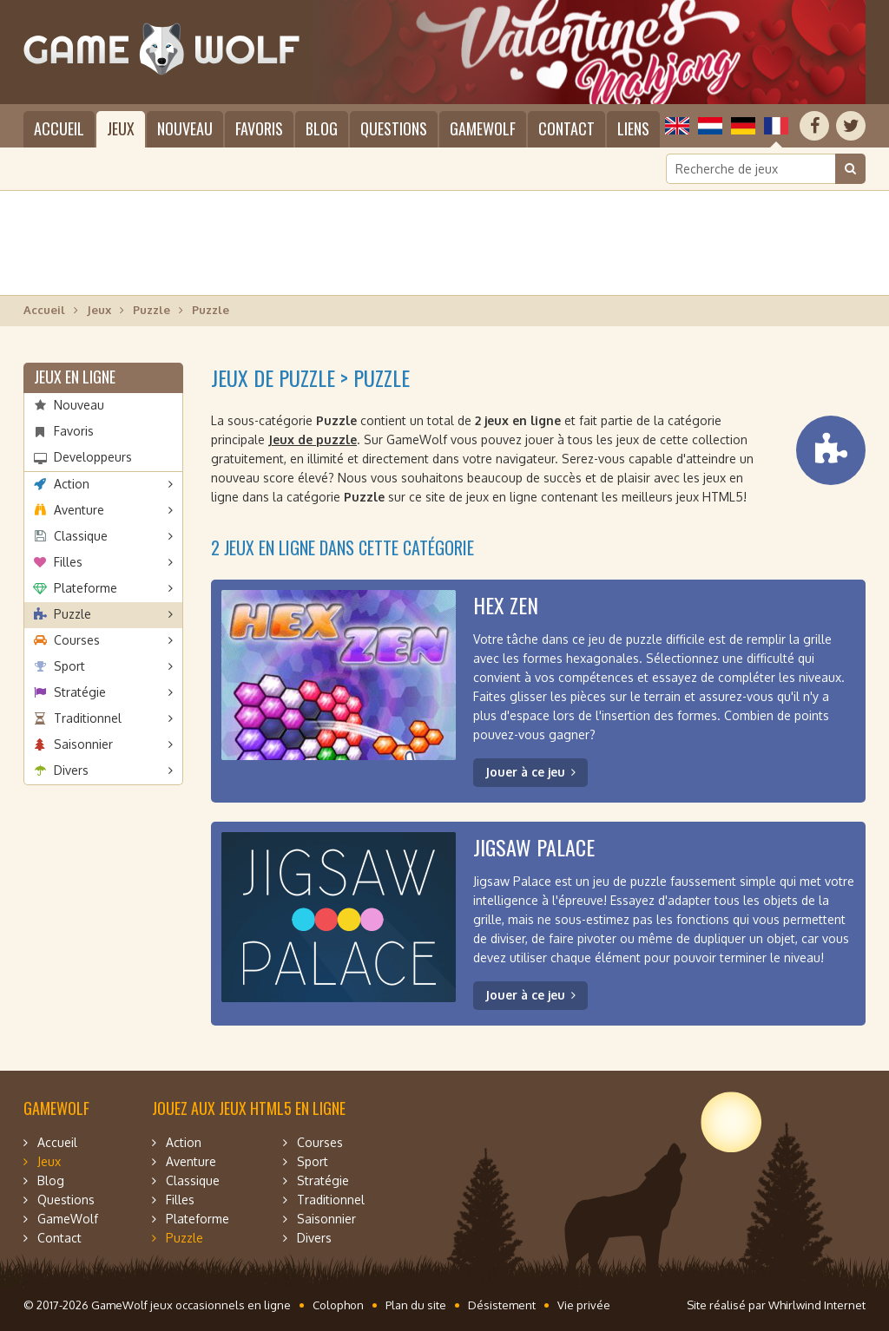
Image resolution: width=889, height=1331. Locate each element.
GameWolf (483, 128)
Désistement (502, 1305)
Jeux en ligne (74, 376)
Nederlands (710, 126)
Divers (71, 770)
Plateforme (85, 587)
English (677, 126)
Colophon (338, 1305)
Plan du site (415, 1305)
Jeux (121, 128)
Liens (633, 128)
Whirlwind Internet (817, 1305)
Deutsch (743, 126)
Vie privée (583, 1305)
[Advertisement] (444, 243)
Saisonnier (83, 744)
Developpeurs (93, 456)
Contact (566, 128)
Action (71, 483)
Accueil (59, 128)
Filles (68, 561)
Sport (69, 666)
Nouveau (185, 128)
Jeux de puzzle (312, 439)
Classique (81, 535)
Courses (77, 640)
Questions (393, 128)
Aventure (79, 509)
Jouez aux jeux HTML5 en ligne (249, 1108)
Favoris (259, 128)
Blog (322, 128)
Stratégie (80, 692)
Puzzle (151, 310)
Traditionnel (88, 718)
